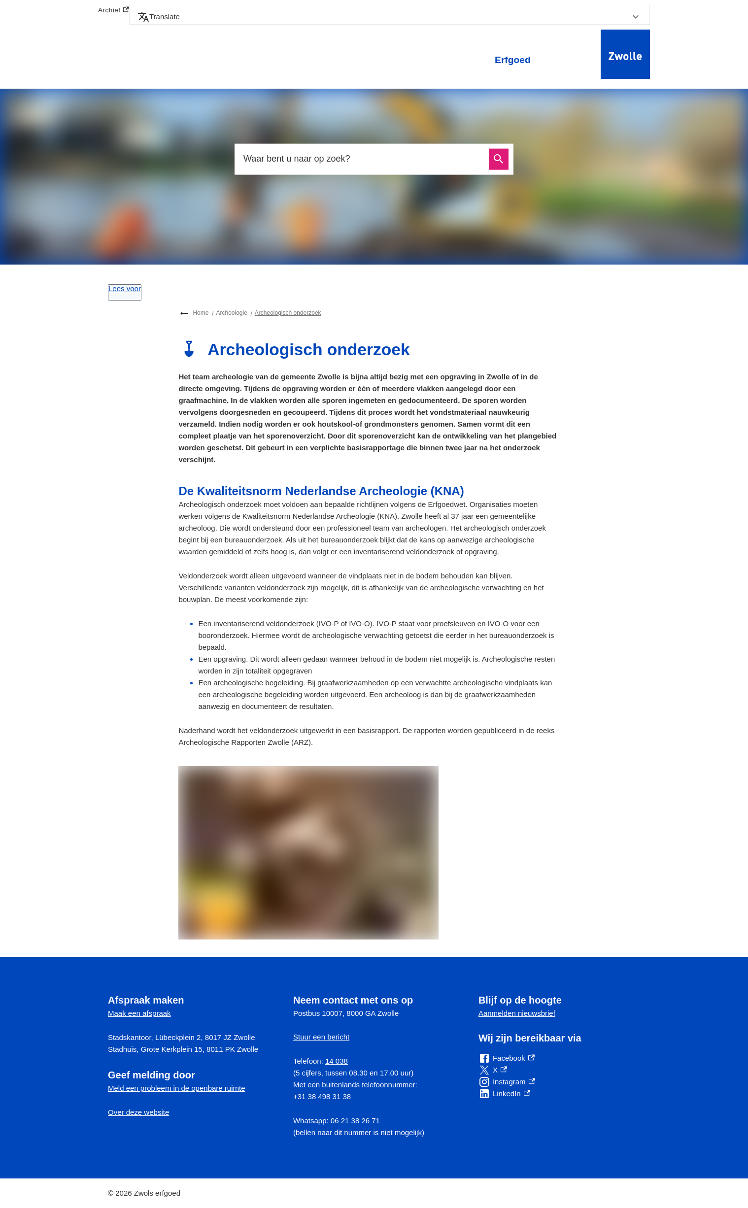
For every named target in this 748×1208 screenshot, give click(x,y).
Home (200, 312)
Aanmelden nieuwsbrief (516, 1013)
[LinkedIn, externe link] (504, 1094)
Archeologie (231, 312)
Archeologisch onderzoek (288, 312)
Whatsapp (310, 1120)
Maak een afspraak (139, 1013)
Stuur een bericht (321, 1037)
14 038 (336, 1061)
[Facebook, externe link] (506, 1058)
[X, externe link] (492, 1070)
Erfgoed (513, 60)
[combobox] (363, 159)
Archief (113, 10)
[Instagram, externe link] (506, 1082)
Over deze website (138, 1112)
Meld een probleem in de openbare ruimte (176, 1088)
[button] (389, 17)
